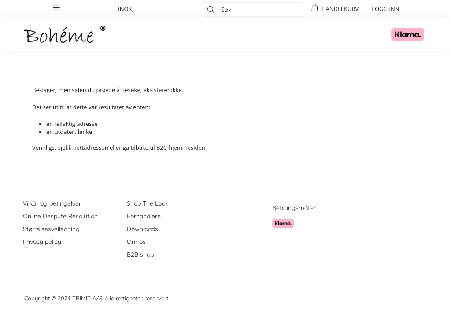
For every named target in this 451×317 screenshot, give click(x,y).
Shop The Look (147, 203)
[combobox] (253, 9)
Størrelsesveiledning (51, 229)
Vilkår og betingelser (52, 203)
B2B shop (140, 254)
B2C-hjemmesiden (180, 147)
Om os (136, 242)
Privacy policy (42, 242)
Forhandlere (144, 216)
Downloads (142, 229)
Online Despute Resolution (60, 216)
